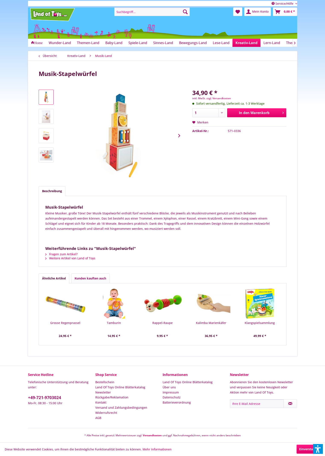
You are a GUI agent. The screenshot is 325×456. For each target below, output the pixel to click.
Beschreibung (52, 191)
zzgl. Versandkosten (218, 98)
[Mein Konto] (257, 11)
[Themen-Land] (88, 43)
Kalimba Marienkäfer (211, 323)
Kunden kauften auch (90, 278)
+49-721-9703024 (44, 397)
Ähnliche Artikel (54, 278)
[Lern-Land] (271, 43)
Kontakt (100, 402)
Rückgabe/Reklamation (111, 397)
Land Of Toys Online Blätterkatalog (120, 387)
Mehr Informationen (157, 449)
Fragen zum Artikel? (61, 254)
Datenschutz (172, 397)
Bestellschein (104, 382)
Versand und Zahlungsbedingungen (121, 407)
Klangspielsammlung (260, 323)
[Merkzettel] (237, 11)
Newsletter (103, 392)
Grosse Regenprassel (65, 323)
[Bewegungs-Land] (193, 43)
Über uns (169, 387)
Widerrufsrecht (106, 413)
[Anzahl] (208, 112)
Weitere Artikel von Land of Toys (70, 258)
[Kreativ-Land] (246, 43)
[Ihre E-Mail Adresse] (257, 403)
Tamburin (114, 323)
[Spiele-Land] (137, 43)
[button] (318, 449)
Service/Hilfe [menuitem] (283, 3)
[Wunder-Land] (60, 43)
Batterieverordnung (177, 402)
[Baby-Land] (113, 43)
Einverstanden (309, 449)
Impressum (171, 392)
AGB (98, 418)
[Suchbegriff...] (152, 11)
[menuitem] (152, 11)
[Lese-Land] (221, 43)
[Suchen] (185, 11)
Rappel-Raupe (162, 323)
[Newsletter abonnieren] (290, 403)
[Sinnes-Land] (163, 43)
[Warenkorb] (285, 11)
